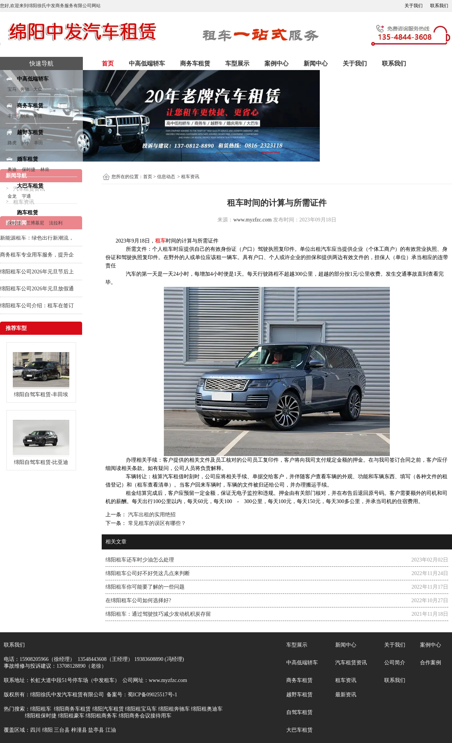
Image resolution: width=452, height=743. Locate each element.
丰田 (12, 116)
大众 (37, 89)
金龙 (12, 196)
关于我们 (414, 5)
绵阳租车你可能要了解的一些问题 (145, 587)
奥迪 (12, 169)
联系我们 (439, 5)
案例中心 (276, 63)
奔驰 (24, 89)
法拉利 (56, 223)
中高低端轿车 (147, 63)
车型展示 (237, 63)
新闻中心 (316, 63)
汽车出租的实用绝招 (151, 514)
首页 (108, 63)
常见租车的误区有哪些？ (156, 523)
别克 (24, 116)
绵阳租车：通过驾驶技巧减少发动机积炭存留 (158, 614)
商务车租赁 (195, 63)
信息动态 (166, 176)
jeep (25, 142)
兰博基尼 (35, 223)
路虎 (12, 142)
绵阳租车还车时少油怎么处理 (139, 560)
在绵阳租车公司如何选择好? (138, 600)
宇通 (26, 196)
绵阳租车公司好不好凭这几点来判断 (147, 573)
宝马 (12, 89)
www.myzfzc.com (252, 220)
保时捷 (28, 169)
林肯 (44, 169)
